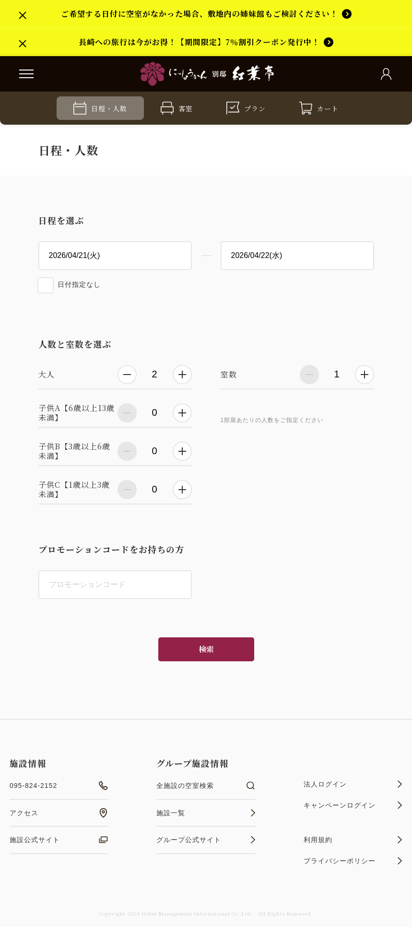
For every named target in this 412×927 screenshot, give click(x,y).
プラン (246, 108)
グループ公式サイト (205, 840)
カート (319, 108)
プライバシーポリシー (353, 861)
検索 (206, 649)
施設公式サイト (59, 840)
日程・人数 (100, 108)
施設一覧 (205, 813)
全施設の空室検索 (205, 785)
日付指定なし (79, 284)
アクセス (59, 813)
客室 (177, 108)
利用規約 (353, 840)
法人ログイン (353, 784)
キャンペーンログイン (353, 805)
